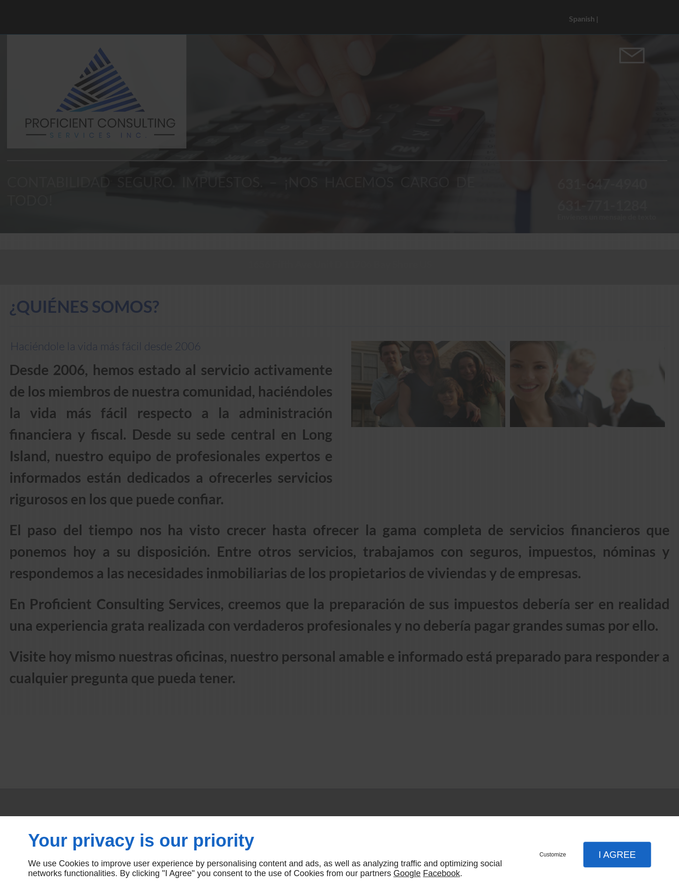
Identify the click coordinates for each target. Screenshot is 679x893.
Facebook (441, 873)
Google (407, 873)
